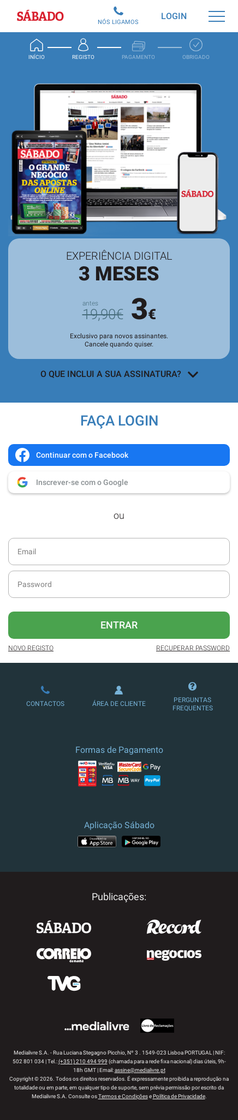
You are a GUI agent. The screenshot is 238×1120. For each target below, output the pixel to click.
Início (36, 49)
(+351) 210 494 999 (83, 1061)
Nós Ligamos (118, 16)
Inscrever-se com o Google (71, 482)
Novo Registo (30, 648)
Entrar (119, 625)
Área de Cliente (119, 697)
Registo (83, 49)
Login (174, 16)
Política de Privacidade (179, 1096)
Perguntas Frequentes (192, 696)
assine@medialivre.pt (140, 1070)
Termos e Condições (123, 1096)
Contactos (45, 697)
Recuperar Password (193, 648)
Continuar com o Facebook (71, 455)
